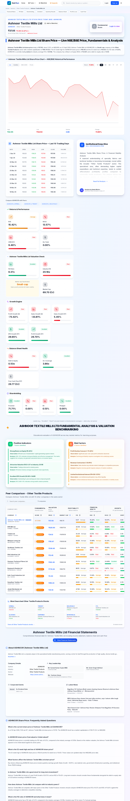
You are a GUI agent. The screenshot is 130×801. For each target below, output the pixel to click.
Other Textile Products (23, 8)
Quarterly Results (50, 11)
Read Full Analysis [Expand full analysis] (100, 181)
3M (105, 65)
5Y (121, 65)
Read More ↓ (12, 657)
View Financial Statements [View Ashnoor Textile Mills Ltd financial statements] (65, 641)
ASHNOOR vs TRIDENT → (31, 204)
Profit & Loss (73, 11)
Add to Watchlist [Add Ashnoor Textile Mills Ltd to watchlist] (51, 23)
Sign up (114, 3)
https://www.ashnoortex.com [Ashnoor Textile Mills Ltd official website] (37, 675)
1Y (113, 65)
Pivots (31, 65)
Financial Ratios (11, 11)
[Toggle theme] (121, 3)
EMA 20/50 (24, 65)
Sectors (13, 8)
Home (23, 3)
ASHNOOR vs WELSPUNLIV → (50, 204)
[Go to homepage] (13, 3)
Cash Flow (83, 11)
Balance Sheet (63, 11)
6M (109, 65)
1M (101, 65)
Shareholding (30, 11)
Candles (16, 65)
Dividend (39, 11)
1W (97, 65)
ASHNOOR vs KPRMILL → (14, 204)
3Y (117, 65)
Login (106, 3)
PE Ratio (21, 11)
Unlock (40, 528)
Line (10, 65)
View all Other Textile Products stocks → (21, 625)
